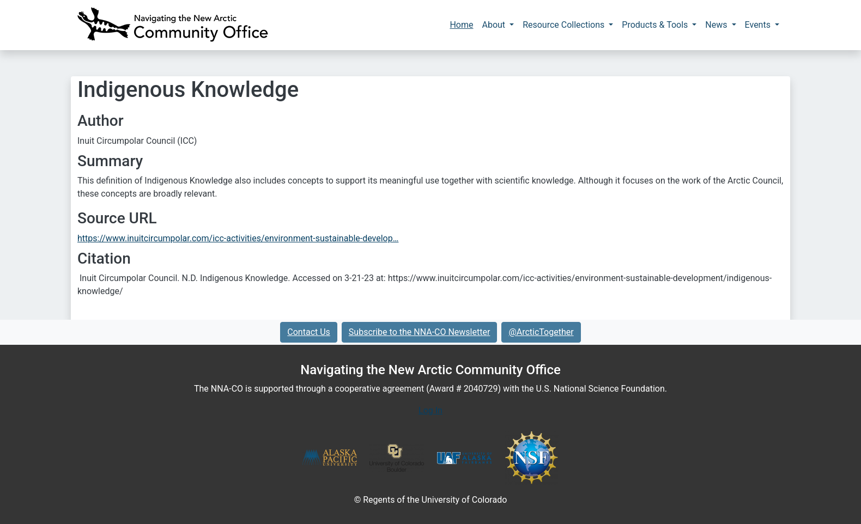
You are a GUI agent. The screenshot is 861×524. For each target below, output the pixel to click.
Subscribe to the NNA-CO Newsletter (419, 332)
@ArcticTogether (540, 332)
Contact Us (308, 332)
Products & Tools (656, 25)
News (717, 25)
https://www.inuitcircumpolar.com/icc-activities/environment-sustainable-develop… (237, 238)
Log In (430, 410)
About (494, 25)
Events (759, 25)
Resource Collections (565, 25)
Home (461, 25)
